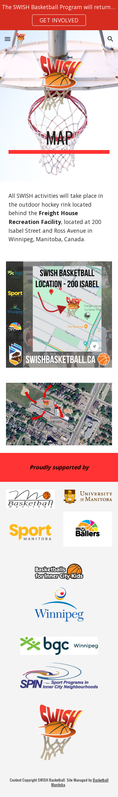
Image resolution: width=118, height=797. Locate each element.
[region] (59, 15)
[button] (7, 38)
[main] (59, 140)
